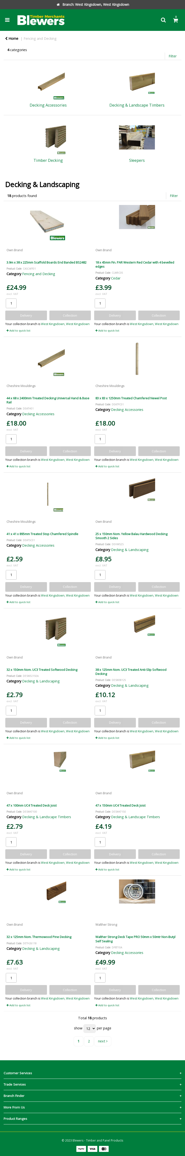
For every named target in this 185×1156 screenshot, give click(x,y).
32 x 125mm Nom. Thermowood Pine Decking (39, 937)
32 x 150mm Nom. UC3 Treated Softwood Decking (42, 669)
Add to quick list (18, 330)
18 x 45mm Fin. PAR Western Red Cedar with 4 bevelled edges (134, 264)
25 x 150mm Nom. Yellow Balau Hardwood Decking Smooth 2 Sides (131, 536)
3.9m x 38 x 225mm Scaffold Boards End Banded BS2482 (46, 262)
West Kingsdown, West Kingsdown (65, 324)
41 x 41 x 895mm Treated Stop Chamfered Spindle (42, 534)
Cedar (115, 278)
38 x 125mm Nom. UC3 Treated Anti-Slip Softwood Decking (130, 671)
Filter (173, 56)
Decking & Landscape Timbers (46, 817)
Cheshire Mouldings (21, 386)
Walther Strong (106, 924)
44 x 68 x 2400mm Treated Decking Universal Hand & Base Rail (48, 400)
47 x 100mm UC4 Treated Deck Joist (32, 805)
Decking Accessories (38, 414)
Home (11, 38)
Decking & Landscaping (130, 549)
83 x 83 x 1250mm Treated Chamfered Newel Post (131, 398)
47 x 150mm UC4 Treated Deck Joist (120, 805)
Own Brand (15, 250)
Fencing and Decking (40, 38)
